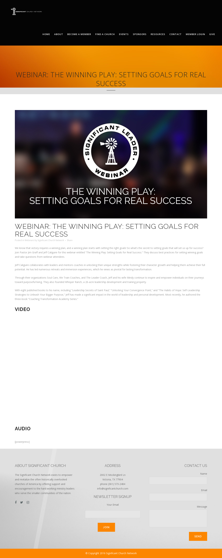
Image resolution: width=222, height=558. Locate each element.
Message (178, 516)
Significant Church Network (51, 240)
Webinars (29, 240)
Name (178, 478)
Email (178, 494)
